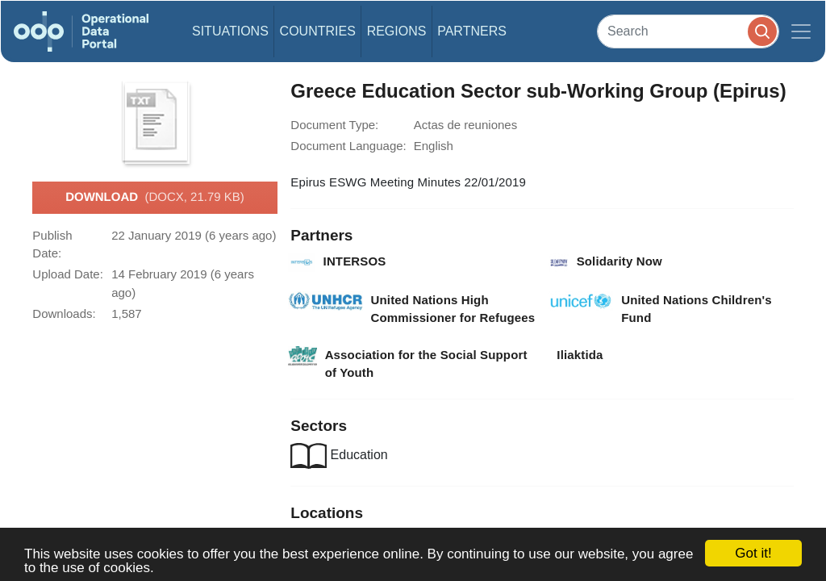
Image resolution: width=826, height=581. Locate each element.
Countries (318, 31)
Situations (230, 31)
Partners (472, 31)
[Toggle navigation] (801, 31)
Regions (397, 31)
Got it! (753, 553)
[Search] (688, 31)
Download (154, 197)
